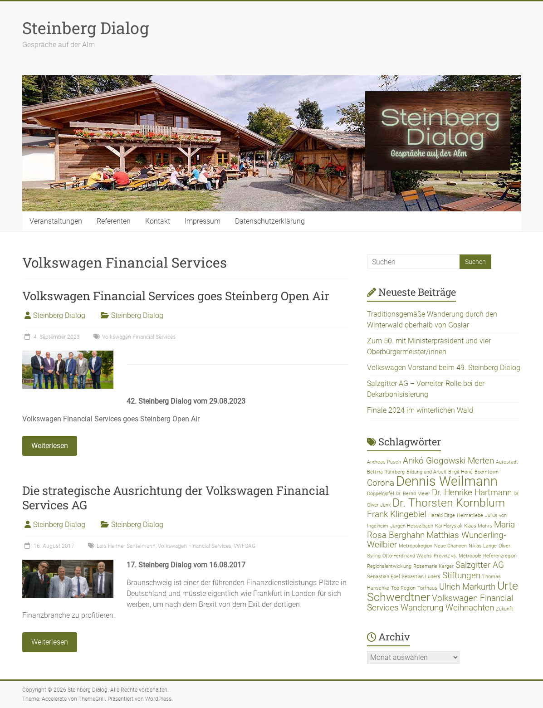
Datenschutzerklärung (270, 221)
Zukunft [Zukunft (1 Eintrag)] (504, 609)
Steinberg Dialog (85, 28)
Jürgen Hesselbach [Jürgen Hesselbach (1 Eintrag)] (411, 526)
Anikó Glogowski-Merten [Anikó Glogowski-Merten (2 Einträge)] (448, 460)
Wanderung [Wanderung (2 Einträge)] (422, 607)
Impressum (202, 221)
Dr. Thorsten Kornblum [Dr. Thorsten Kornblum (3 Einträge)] (448, 502)
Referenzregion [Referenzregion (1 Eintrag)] (500, 556)
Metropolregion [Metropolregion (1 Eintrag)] (415, 546)
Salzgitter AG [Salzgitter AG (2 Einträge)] (479, 565)
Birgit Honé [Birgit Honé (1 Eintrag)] (460, 472)
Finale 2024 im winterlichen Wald (420, 410)
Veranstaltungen (55, 221)
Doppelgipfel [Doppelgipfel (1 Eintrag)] (380, 494)
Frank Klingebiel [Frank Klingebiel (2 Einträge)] (396, 514)
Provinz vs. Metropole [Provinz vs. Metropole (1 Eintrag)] (457, 556)
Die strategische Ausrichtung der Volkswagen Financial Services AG (175, 498)
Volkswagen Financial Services (139, 337)
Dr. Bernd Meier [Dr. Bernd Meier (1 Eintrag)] (413, 494)
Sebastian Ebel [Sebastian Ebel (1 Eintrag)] (383, 577)
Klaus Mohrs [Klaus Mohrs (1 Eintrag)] (478, 526)
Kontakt (157, 221)
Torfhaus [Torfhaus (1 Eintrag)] (427, 588)
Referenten (114, 221)
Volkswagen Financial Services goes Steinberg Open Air (175, 295)
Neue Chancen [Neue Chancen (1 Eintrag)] (450, 546)
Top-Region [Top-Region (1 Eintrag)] (403, 588)
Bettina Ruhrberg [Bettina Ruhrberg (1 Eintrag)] (386, 472)
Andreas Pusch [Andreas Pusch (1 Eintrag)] (384, 462)
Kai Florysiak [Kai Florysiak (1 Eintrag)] (448, 526)
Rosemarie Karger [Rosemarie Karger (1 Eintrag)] (433, 566)
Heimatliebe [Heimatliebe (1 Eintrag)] (470, 515)
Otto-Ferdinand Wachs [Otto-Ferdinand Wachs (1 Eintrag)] (407, 556)
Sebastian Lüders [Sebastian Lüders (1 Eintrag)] (420, 577)
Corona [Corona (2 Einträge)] (380, 483)
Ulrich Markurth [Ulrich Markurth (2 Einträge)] (467, 586)
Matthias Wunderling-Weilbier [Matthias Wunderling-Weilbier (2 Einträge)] (436, 540)
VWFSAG (244, 546)
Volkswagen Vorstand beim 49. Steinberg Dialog (443, 367)
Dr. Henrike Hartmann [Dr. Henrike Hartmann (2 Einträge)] (472, 492)
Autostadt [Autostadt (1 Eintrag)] (507, 462)
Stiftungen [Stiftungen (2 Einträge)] (461, 575)
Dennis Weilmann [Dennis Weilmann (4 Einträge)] (447, 481)
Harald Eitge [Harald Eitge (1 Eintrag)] (441, 515)
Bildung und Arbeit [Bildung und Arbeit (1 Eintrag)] (426, 472)
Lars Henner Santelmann (126, 546)
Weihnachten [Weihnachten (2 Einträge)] (469, 607)
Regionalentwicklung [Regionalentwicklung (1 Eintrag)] (389, 566)
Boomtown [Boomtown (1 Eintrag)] (487, 472)
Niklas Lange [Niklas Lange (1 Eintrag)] (483, 546)
